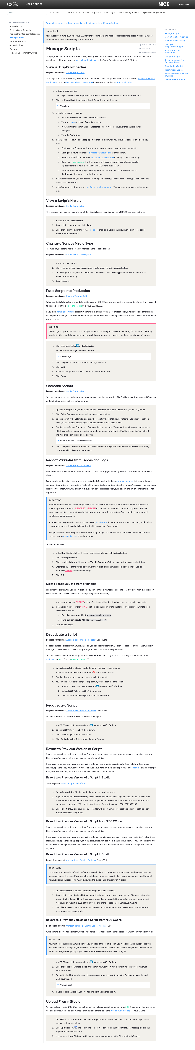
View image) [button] (65, 984)
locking (93, 230)
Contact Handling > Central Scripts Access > (86, 926)
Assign (68, 570)
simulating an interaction (102, 157)
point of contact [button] (74, 306)
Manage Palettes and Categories (24, 34)
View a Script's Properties (176, 37)
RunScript (80, 508)
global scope (101, 522)
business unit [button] (78, 162)
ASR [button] (127, 1007)
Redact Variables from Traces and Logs (175, 61)
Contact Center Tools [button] (77, 12)
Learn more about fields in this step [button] (75, 440)
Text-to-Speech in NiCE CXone (23, 53)
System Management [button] (152, 12)
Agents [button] (95, 12)
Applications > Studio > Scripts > (81, 640)
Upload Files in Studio (175, 79)
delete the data (70, 536)
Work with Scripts (17, 41)
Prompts (13, 49)
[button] (45, 13)
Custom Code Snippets (20, 30)
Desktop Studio (75, 23)
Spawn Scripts (16, 45)
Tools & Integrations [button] (128, 12)
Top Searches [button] (55, 12)
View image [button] (64, 106)
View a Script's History (175, 40)
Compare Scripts (172, 56)
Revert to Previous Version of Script (176, 74)
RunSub (92, 508)
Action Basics (15, 26)
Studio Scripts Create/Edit (78, 255)
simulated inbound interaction (79, 82)
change (72, 122)
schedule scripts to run (86, 60)
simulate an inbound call (100, 153)
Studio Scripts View (75, 72)
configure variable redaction (100, 187)
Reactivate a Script (174, 70)
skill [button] (61, 659)
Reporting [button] (108, 12)
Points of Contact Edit (76, 296)
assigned (50, 659)
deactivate (135, 768)
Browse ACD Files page (120, 1011)
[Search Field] (27, 13)
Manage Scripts (16, 38)
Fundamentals (22, 23)
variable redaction (123, 82)
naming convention (65, 312)
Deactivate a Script (174, 66)
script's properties (124, 481)
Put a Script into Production (172, 51)
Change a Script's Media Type (174, 45)
